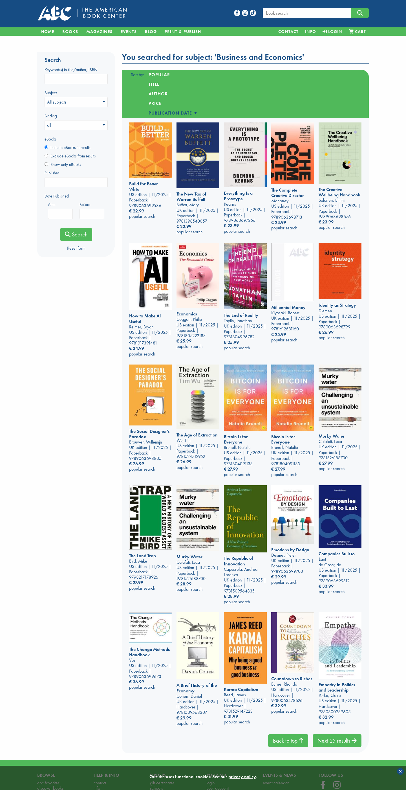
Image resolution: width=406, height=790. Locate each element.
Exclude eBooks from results (70, 156)
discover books (50, 750)
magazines (46, 760)
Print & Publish (183, 31)
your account (217, 750)
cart (153, 755)
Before (92, 210)
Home (47, 31)
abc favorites (48, 744)
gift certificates (162, 744)
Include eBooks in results (67, 147)
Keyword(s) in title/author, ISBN (76, 75)
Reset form (76, 248)
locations (101, 755)
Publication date (271, 75)
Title (184, 75)
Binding (76, 121)
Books (70, 31)
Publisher (76, 178)
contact (100, 744)
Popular (159, 75)
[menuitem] (288, 31)
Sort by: (137, 75)
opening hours (106, 760)
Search (76, 234)
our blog (270, 763)
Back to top (288, 702)
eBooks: (51, 139)
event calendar (276, 744)
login (210, 744)
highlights (45, 755)
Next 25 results (337, 702)
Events (129, 31)
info (97, 750)
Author (208, 75)
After (60, 210)
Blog (151, 31)
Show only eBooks (63, 164)
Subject (76, 98)
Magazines (99, 31)
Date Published (57, 196)
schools (156, 750)
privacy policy (218, 755)
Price (233, 75)
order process (162, 760)
